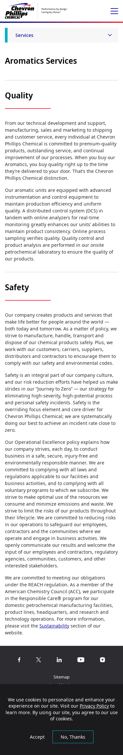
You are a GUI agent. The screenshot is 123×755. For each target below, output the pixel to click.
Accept (37, 737)
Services (24, 35)
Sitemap (61, 677)
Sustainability (54, 626)
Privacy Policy (94, 706)
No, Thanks (73, 737)
